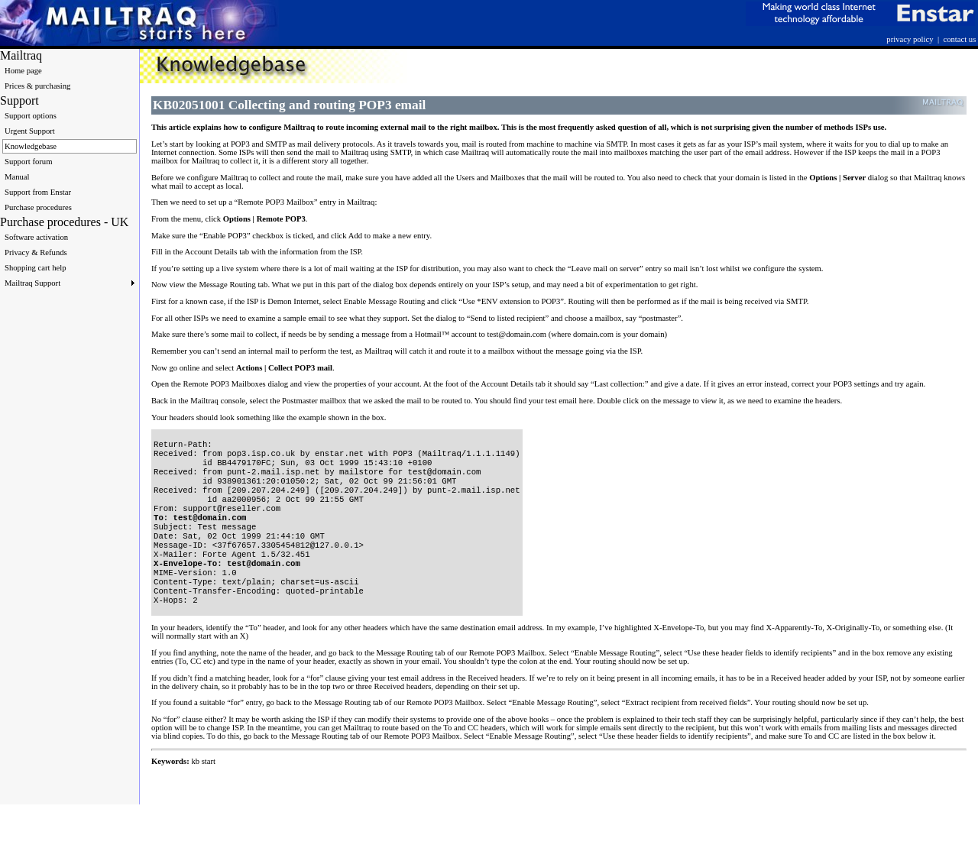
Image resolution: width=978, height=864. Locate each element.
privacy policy (909, 39)
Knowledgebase (31, 146)
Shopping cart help (35, 268)
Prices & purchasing (37, 86)
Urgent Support (30, 131)
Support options (31, 116)
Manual (17, 177)
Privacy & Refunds (36, 252)
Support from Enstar (38, 192)
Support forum (28, 161)
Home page (23, 70)
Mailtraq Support (69, 283)
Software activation (36, 237)
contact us (959, 39)
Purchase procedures (38, 207)
